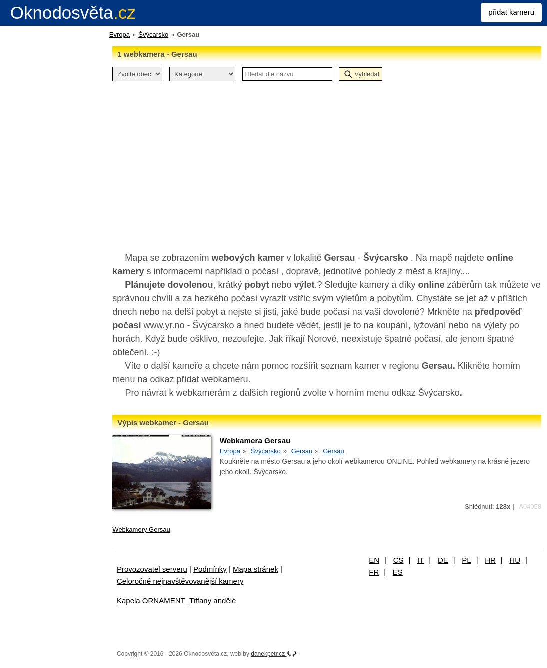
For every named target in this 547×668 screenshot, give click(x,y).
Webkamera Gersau (255, 440)
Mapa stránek (255, 569)
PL (466, 560)
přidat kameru (511, 12)
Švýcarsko (153, 34)
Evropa (120, 34)
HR (490, 560)
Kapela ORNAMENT (151, 600)
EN (374, 560)
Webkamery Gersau (141, 530)
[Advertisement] (327, 162)
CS (399, 560)
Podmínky (210, 569)
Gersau (302, 451)
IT (421, 560)
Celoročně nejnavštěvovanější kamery (180, 581)
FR (374, 572)
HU (515, 560)
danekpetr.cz (273, 654)
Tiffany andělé (213, 600)
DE (443, 560)
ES (398, 572)
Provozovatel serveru (152, 569)
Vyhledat (367, 74)
